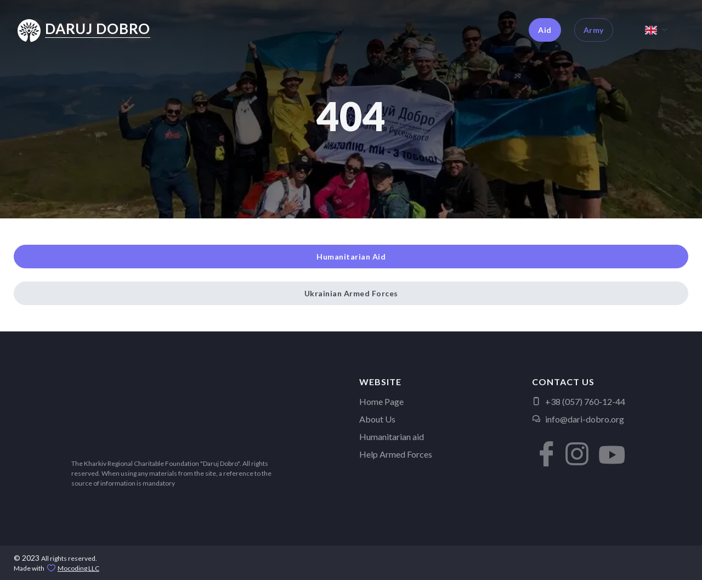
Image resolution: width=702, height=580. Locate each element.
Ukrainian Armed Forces (351, 293)
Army (594, 30)
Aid (545, 30)
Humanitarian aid (391, 436)
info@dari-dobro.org (578, 419)
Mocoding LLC (78, 568)
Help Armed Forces (395, 454)
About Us (377, 419)
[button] (543, 446)
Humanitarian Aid (351, 256)
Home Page (381, 401)
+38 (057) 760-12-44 (578, 401)
